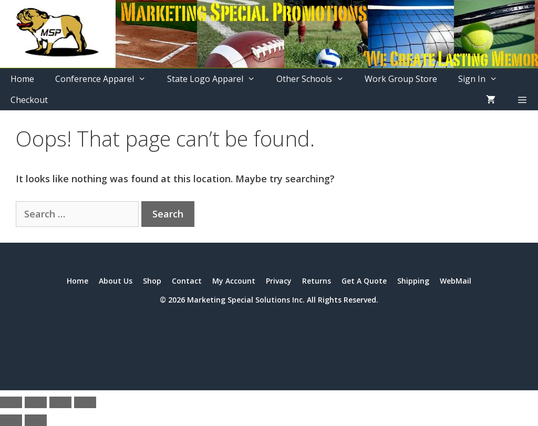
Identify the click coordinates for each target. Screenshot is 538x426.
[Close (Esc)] (85, 402)
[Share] (60, 402)
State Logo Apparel (216, 78)
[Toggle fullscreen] (36, 402)
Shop (152, 281)
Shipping (413, 281)
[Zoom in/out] (11, 402)
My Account (233, 281)
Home (22, 79)
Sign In (483, 78)
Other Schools (315, 78)
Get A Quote (364, 281)
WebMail (455, 281)
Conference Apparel (106, 78)
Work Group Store (401, 79)
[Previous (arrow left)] (11, 420)
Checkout (29, 100)
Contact (187, 281)
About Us (115, 281)
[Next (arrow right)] (36, 420)
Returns (316, 281)
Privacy (279, 281)
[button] (522, 99)
